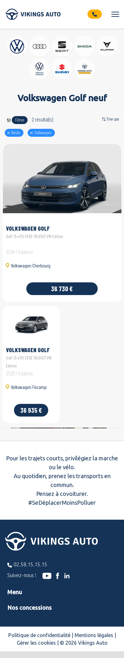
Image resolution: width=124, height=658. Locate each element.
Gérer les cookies (36, 643)
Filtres (19, 119)
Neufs (15, 132)
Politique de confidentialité (39, 635)
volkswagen (42, 132)
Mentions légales (94, 635)
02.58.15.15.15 (30, 564)
